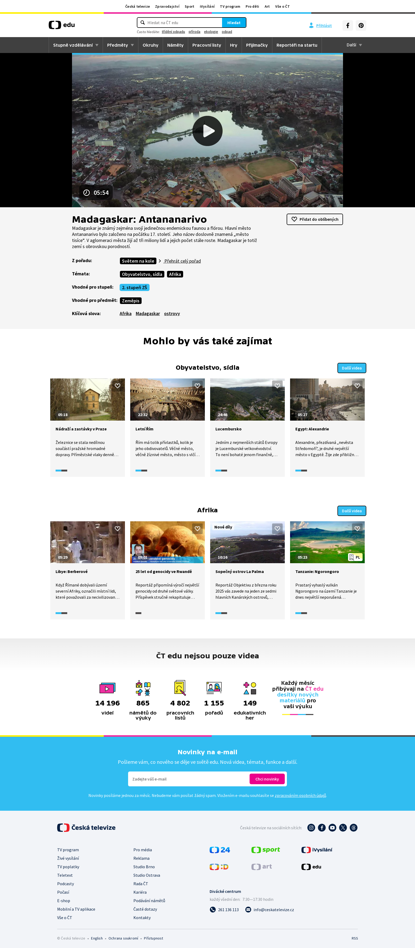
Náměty (175, 45)
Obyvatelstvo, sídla (142, 274)
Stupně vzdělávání (73, 45)
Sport (190, 6)
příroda (194, 31)
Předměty (117, 45)
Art (267, 6)
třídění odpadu (173, 31)
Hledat (234, 22)
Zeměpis (130, 301)
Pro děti (252, 6)
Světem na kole (138, 261)
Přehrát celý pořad (182, 261)
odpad (227, 31)
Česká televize (137, 6)
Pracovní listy (206, 45)
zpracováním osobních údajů (300, 794)
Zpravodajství (167, 6)
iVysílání (207, 6)
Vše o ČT (282, 6)
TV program (230, 6)
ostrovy (172, 313)
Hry (233, 45)
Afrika (175, 274)
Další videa (352, 367)
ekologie (211, 31)
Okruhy (151, 45)
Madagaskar (148, 313)
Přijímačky (257, 45)
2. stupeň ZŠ (134, 287)
